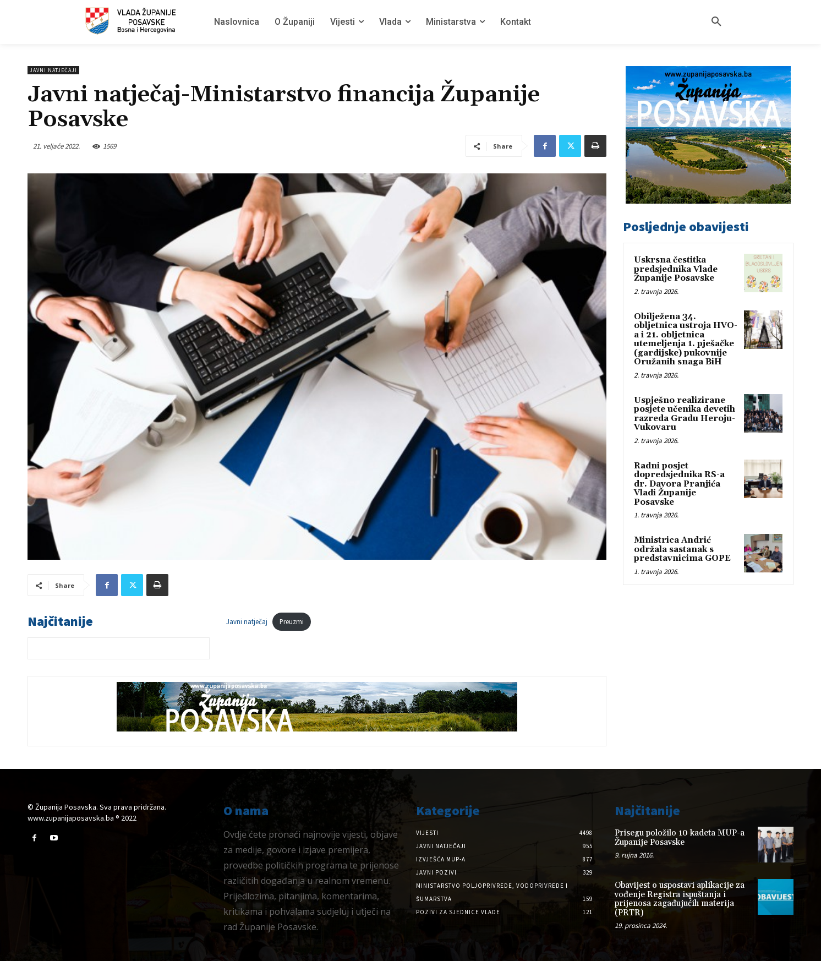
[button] (716, 22)
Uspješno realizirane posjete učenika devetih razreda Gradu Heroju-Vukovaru (684, 414)
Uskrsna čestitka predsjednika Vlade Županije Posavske (676, 269)
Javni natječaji (53, 70)
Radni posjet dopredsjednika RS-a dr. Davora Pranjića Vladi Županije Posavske (679, 484)
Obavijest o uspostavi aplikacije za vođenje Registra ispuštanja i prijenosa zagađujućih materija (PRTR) (680, 899)
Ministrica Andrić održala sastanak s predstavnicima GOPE (682, 549)
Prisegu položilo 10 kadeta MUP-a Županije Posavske (680, 838)
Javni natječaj (246, 621)
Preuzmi (292, 621)
